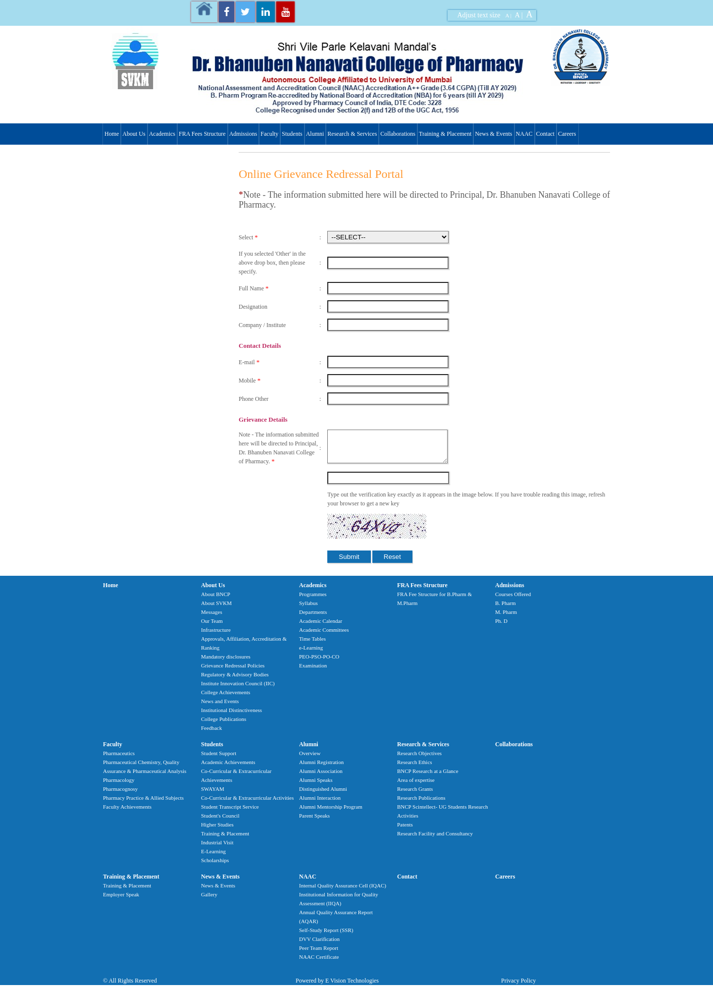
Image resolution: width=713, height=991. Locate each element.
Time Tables (312, 645)
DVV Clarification (319, 945)
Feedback (211, 734)
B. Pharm (505, 609)
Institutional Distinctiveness (231, 716)
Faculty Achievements (127, 813)
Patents (405, 830)
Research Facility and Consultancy (435, 839)
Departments (313, 618)
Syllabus (308, 609)
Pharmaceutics (119, 759)
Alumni (315, 133)
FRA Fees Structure (202, 133)
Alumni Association (321, 777)
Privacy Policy (518, 986)
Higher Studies (217, 830)
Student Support (218, 759)
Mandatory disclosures (226, 662)
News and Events (220, 707)
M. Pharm (506, 618)
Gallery (209, 900)
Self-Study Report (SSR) (326, 936)
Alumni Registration (321, 768)
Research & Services (352, 133)
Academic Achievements (228, 768)
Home (111, 133)
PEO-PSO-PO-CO (319, 662)
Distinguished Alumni (323, 795)
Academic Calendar (320, 627)
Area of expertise (416, 786)
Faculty (269, 133)
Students (292, 133)
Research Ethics (414, 768)
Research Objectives (419, 759)
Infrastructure (216, 636)
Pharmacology (119, 786)
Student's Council (220, 822)
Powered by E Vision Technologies (337, 986)
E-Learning (213, 857)
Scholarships (215, 866)
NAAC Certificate (319, 963)
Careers (567, 133)
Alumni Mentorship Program (330, 813)
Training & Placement (445, 133)
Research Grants (415, 795)
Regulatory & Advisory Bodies (235, 680)
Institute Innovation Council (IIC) (238, 689)
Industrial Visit (217, 848)
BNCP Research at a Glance (427, 777)
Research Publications (421, 804)
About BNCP (215, 600)
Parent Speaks (314, 822)
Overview (309, 759)
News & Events (493, 133)
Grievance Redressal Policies (232, 671)
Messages (211, 618)
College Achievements (225, 698)
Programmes (313, 600)
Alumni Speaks (316, 786)
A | (508, 15)
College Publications (223, 725)
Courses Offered (513, 600)
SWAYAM (212, 795)
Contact (545, 133)
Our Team (212, 627)
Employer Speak (121, 900)
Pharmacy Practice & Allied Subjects (143, 804)
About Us (133, 133)
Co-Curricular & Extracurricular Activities (247, 804)
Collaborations (397, 133)
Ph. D (501, 627)
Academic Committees (324, 636)
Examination (313, 671)
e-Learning (311, 654)
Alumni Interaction (320, 804)
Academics (162, 133)
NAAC (524, 133)
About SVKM (216, 609)
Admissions (243, 133)
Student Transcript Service (230, 813)
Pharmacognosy (120, 795)
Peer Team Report (318, 954)
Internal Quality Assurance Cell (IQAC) (342, 891)
